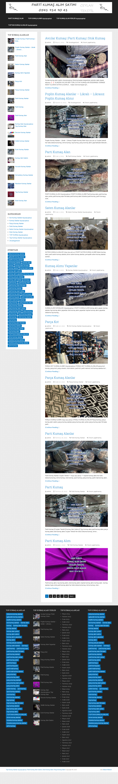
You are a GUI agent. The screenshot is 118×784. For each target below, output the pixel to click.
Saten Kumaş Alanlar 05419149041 (80, 220)
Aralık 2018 (66, 711)
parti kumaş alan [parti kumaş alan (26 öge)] (24, 283)
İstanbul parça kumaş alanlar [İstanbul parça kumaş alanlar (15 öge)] (18, 343)
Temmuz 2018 (67, 725)
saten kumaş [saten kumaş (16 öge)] (27, 311)
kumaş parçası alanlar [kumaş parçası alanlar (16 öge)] (16, 277)
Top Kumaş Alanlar (21, 192)
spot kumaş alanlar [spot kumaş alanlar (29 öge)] (25, 314)
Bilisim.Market (107, 781)
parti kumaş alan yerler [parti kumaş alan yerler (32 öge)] (16, 291)
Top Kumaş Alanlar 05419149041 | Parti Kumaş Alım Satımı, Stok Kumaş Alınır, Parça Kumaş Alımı (35, 781)
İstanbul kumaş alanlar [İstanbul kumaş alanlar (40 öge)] (16, 340)
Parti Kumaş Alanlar (74, 164)
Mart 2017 (65, 765)
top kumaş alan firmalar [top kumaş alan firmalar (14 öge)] (17, 323)
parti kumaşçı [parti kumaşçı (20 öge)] (26, 294)
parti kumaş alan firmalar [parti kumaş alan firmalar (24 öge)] (17, 285)
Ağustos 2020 (67, 687)
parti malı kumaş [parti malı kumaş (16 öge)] (27, 297)
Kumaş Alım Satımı (21, 158)
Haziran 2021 (66, 660)
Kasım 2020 (66, 679)
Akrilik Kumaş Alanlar (22, 141)
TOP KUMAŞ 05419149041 (18, 235)
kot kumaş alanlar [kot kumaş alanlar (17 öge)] (15, 262)
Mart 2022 (65, 642)
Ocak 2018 (65, 741)
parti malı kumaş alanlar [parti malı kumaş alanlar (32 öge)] (17, 300)
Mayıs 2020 (66, 693)
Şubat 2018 (66, 738)
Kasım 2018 (66, 714)
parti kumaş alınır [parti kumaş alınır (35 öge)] (14, 294)
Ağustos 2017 (66, 752)
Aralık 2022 (66, 634)
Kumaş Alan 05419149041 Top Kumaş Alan (24, 125)
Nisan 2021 (66, 666)
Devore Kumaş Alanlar (23, 132)
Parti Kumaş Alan (59, 159)
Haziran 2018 (66, 728)
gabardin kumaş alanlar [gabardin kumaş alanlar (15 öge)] (16, 257)
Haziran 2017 (66, 757)
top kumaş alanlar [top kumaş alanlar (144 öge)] (15, 326)
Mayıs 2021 (66, 663)
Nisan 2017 (66, 762)
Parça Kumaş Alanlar (62, 387)
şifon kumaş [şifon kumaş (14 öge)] (13, 346)
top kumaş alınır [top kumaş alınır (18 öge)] (14, 331)
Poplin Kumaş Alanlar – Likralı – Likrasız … (25, 48)
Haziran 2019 (66, 698)
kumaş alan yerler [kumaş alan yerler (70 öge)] (26, 268)
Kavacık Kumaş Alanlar (23, 166)
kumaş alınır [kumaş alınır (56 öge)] (29, 274)
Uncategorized (73, 48)
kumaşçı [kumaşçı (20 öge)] (27, 280)
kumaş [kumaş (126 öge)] (11, 265)
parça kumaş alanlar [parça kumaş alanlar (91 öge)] (15, 305)
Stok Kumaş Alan (21, 201)
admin (49, 48)
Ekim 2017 (65, 749)
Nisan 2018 (66, 733)
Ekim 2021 (65, 655)
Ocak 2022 (65, 647)
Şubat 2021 (66, 671)
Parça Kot (53, 330)
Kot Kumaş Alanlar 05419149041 (80, 335)
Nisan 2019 (66, 701)
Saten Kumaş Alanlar (62, 215)
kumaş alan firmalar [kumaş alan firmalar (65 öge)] (22, 265)
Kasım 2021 (66, 652)
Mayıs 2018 (66, 730)
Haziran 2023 (66, 628)
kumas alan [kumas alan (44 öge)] (27, 262)
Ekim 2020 (65, 682)
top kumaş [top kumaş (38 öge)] (12, 320)
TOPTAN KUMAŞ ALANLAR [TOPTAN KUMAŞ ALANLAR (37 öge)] (18, 334)
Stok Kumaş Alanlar (16, 232)
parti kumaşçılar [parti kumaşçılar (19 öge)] (14, 297)
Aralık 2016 (66, 773)
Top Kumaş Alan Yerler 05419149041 (70, 18)
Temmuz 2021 (67, 658)
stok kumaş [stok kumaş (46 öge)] (13, 317)
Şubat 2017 (66, 768)
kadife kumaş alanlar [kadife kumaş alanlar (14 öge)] (16, 260)
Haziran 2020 (66, 690)
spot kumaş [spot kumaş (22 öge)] (13, 314)
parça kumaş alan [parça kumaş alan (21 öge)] (26, 303)
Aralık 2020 (66, 677)
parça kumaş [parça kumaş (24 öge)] (13, 303)
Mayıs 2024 (66, 626)
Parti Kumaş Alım (59, 552)
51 (66, 608)
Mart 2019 (65, 703)
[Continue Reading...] (52, 93)
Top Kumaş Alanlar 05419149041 (20, 238)
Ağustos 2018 (67, 722)
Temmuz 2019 (67, 695)
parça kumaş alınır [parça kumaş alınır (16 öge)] (15, 311)
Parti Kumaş (55, 498)
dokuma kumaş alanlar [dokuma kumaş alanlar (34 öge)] (16, 254)
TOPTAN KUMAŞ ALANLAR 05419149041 (22, 25)
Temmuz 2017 (67, 754)
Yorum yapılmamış (89, 48)
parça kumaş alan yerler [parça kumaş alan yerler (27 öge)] (17, 308)
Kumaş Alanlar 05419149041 (78, 279)
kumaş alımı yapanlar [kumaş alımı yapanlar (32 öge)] (16, 274)
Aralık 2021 (65, 650)
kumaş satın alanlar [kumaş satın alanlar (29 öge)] (15, 280)
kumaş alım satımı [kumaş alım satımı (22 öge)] (15, 271)
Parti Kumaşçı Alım (15, 18)
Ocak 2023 (65, 631)
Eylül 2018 (65, 720)
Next (72, 608)
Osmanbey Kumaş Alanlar (24, 175)
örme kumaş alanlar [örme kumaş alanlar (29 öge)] (15, 337)
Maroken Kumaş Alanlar (23, 183)
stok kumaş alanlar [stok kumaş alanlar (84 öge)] (25, 317)
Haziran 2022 (66, 639)
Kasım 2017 (66, 746)
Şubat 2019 (66, 706)
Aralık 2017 (65, 744)
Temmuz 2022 (67, 636)
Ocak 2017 (65, 771)
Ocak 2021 (65, 674)
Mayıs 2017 (66, 760)
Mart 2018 (65, 736)
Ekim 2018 (65, 717)
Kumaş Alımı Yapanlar (63, 274)
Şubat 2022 (66, 644)
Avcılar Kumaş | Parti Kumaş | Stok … (25, 40)
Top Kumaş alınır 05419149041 (40, 18)
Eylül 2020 (65, 685)
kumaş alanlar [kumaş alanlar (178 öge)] (13, 268)
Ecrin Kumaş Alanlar (22, 149)
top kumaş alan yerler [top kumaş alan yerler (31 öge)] (16, 328)
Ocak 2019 (65, 709)
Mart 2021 (65, 669)
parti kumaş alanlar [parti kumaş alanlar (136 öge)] (15, 288)
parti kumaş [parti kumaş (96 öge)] (13, 283)
